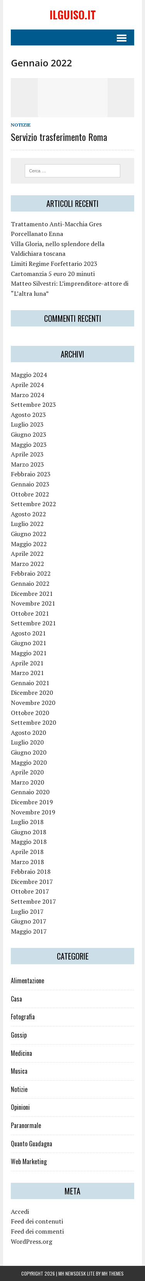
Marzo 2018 (27, 861)
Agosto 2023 (28, 414)
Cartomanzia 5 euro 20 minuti (53, 273)
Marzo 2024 (27, 395)
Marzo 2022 (27, 563)
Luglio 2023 (27, 424)
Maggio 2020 (29, 762)
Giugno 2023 (28, 434)
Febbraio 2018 (31, 871)
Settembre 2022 (33, 504)
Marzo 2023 (27, 464)
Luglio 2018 (27, 822)
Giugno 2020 (28, 752)
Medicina (21, 1053)
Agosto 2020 (28, 732)
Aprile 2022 (27, 553)
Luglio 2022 (27, 523)
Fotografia (23, 1016)
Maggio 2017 (29, 931)
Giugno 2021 (28, 643)
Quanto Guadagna (31, 1143)
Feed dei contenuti (37, 1221)
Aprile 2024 (27, 384)
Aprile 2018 (27, 851)
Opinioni (20, 1107)
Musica (19, 1071)
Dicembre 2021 (32, 593)
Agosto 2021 (28, 633)
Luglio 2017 (27, 911)
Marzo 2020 (27, 782)
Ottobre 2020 (30, 712)
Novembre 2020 (33, 702)
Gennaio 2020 (30, 792)
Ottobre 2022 (30, 494)
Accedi (20, 1211)
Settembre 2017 (33, 901)
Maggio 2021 (29, 653)
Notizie (21, 125)
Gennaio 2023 (30, 484)
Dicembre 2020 (32, 692)
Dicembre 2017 (32, 881)
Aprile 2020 (27, 772)
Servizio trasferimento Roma (59, 137)
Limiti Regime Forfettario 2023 (54, 263)
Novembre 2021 (33, 603)
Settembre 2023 (33, 404)
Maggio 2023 (29, 444)
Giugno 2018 (28, 832)
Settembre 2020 (33, 722)
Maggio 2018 (29, 841)
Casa (16, 998)
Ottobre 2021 (30, 613)
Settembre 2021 (33, 623)
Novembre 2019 (33, 812)
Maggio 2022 (29, 544)
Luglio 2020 (27, 742)
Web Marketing (29, 1161)
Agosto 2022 (28, 514)
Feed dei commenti (37, 1231)
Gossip (19, 1035)
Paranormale (26, 1125)
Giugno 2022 (28, 533)
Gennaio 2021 (30, 683)
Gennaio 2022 (30, 583)
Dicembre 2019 (32, 802)
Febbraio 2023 (31, 474)
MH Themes (113, 1273)
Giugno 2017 (28, 921)
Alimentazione (27, 980)
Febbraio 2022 (31, 573)
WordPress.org (31, 1241)
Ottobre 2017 (30, 891)
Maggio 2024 (29, 374)
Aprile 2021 (27, 663)
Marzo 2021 (27, 672)
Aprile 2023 (27, 454)
